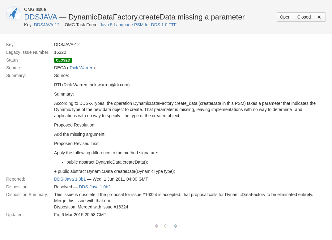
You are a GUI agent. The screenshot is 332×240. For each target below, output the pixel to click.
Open (285, 17)
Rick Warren (82, 67)
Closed (304, 17)
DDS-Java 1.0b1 (70, 179)
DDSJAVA (40, 17)
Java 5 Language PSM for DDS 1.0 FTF (138, 24)
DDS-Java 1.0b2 (95, 186)
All (319, 17)
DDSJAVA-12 (47, 24)
